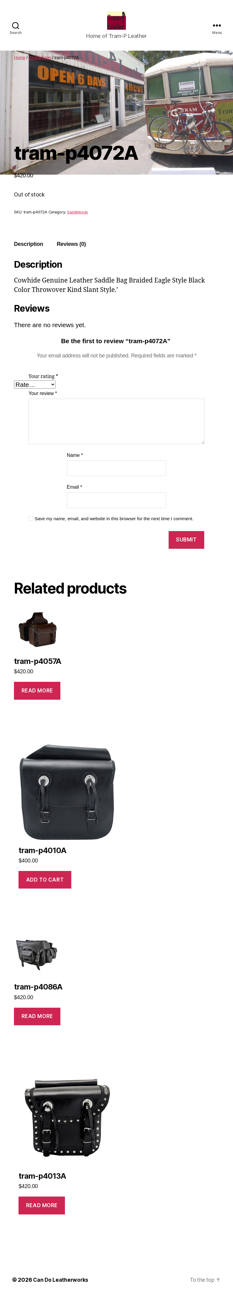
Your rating (43, 386)
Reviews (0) (71, 253)
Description (28, 253)
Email (74, 496)
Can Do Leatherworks (61, 1289)
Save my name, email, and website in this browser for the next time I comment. (114, 527)
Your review (43, 402)
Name (75, 464)
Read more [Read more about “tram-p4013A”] (42, 1214)
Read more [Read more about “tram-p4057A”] (37, 700)
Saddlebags (40, 66)
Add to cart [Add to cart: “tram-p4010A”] (45, 889)
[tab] (28, 253)
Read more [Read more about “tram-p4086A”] (37, 1025)
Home (19, 66)
